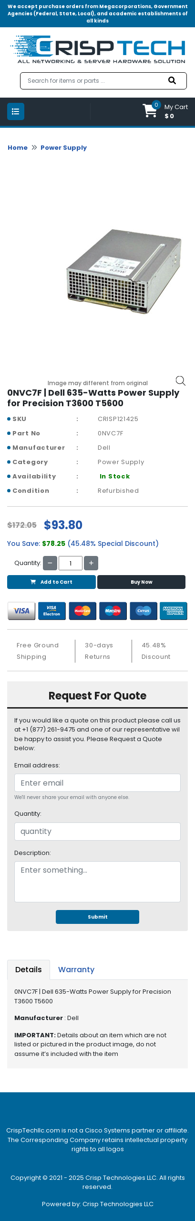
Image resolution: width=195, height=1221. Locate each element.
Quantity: (27, 813)
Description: (32, 852)
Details (28, 969)
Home (18, 147)
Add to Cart (51, 582)
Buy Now (142, 582)
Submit (98, 917)
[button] (165, 112)
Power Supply (64, 147)
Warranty (76, 969)
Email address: (37, 765)
